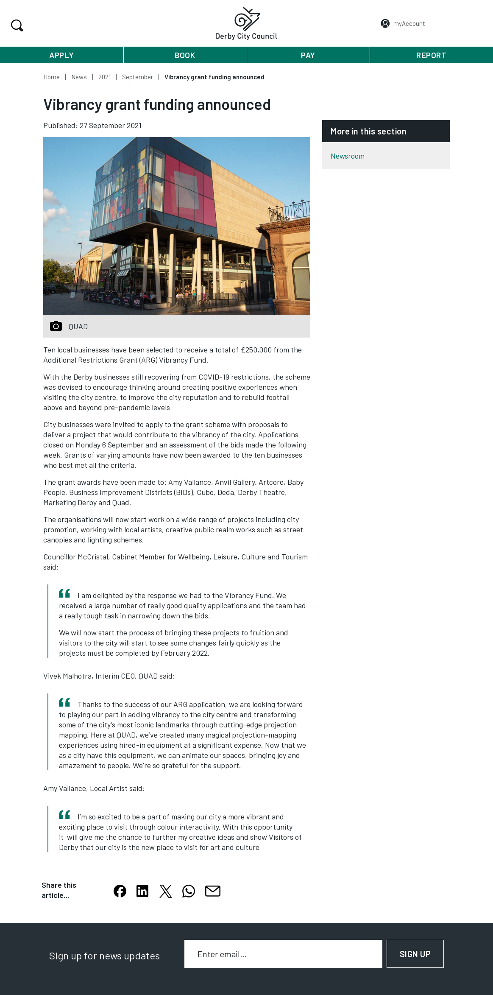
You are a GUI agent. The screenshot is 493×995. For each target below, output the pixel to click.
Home (51, 77)
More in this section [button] (369, 131)
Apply (61, 55)
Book (185, 55)
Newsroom (348, 155)
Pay (308, 55)
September (137, 77)
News (79, 77)
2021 (104, 77)
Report (431, 55)
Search (15, 25)
